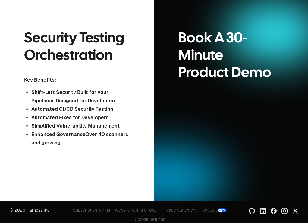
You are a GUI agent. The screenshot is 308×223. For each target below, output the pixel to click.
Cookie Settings (150, 219)
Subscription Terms (91, 210)
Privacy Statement (179, 210)
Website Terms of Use (136, 210)
